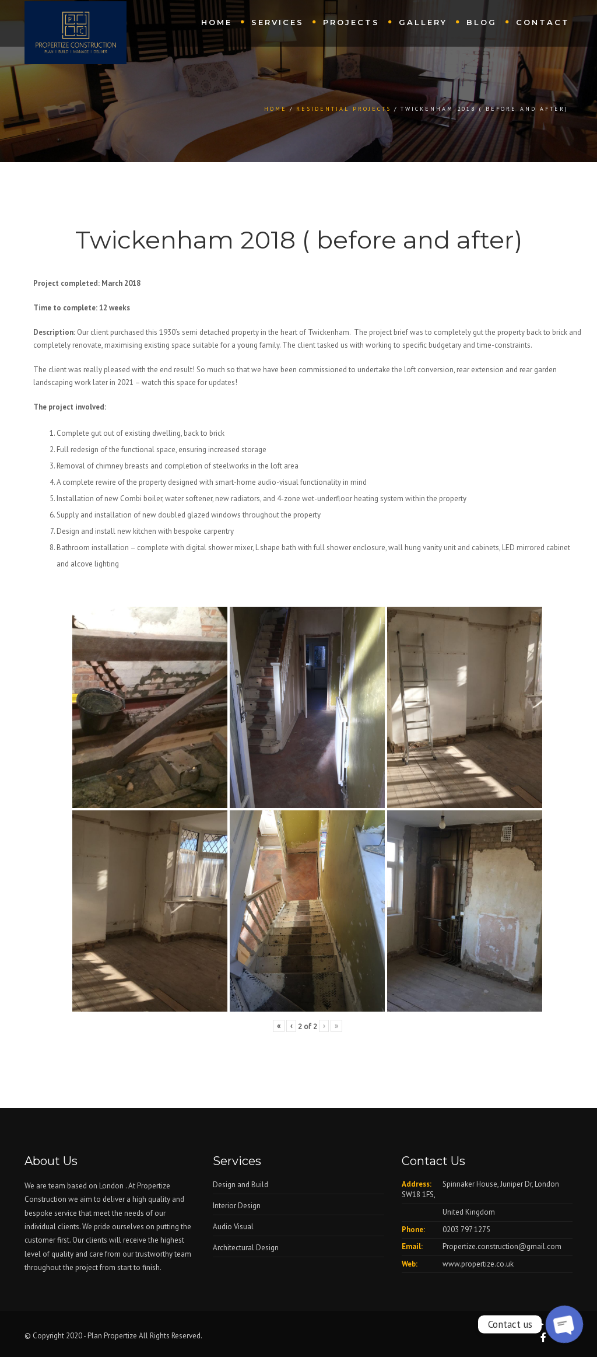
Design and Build (240, 1185)
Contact (543, 22)
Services (277, 22)
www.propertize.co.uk (478, 1264)
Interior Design (237, 1206)
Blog (481, 22)
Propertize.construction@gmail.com (502, 1246)
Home (216, 22)
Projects (351, 22)
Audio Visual (233, 1227)
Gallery (423, 22)
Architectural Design (246, 1248)
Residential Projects (343, 109)
